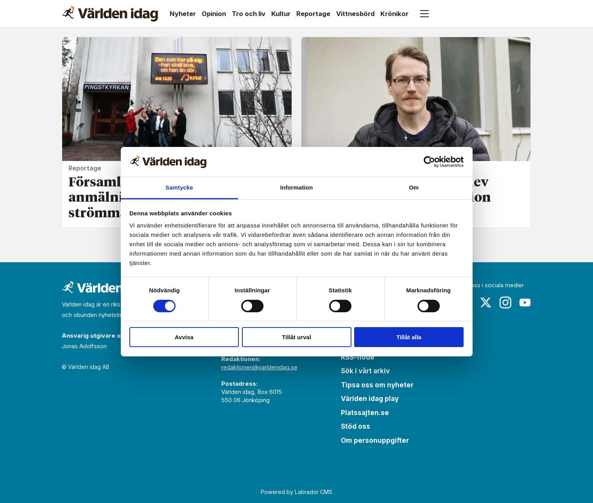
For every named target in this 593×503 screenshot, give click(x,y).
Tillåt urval (296, 337)
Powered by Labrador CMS (296, 492)
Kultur (280, 14)
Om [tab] (414, 187)
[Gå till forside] (110, 13)
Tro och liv (248, 14)
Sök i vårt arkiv (365, 371)
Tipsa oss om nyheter (377, 385)
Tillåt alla (408, 337)
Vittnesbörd (355, 14)
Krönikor (394, 14)
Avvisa (184, 337)
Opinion (214, 14)
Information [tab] (296, 187)
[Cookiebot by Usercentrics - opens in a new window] (429, 162)
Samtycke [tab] (179, 187)
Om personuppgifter (375, 440)
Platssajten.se (365, 413)
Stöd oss (355, 426)
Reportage (313, 14)
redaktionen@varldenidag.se (259, 367)
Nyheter (183, 14)
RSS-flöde (357, 357)
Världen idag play (370, 399)
